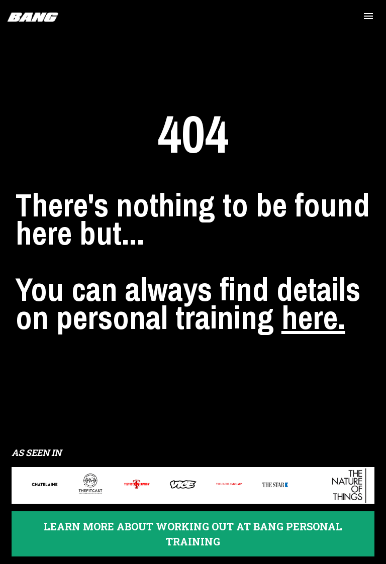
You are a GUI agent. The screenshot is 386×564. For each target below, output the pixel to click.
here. (313, 326)
